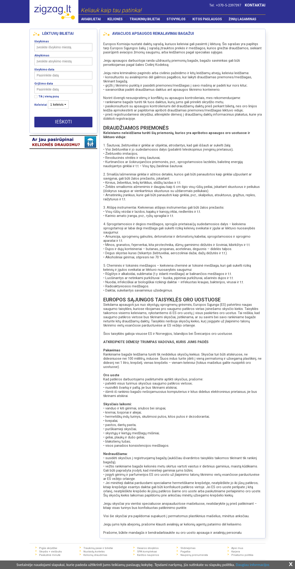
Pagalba (185, 551)
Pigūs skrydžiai (48, 548)
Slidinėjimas (187, 548)
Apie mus (237, 548)
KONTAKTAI (255, 5)
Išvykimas (41, 41)
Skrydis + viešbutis (50, 551)
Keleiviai (40, 104)
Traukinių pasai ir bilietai (98, 548)
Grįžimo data (43, 83)
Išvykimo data (44, 69)
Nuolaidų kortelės (94, 551)
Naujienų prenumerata (194, 555)
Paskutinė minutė (49, 555)
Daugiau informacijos (252, 565)
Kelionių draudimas (95, 555)
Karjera (235, 551)
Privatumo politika (242, 555)
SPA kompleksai (147, 551)
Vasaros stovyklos (148, 548)
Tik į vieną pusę (48, 96)
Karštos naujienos (148, 555)
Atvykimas (41, 55)
